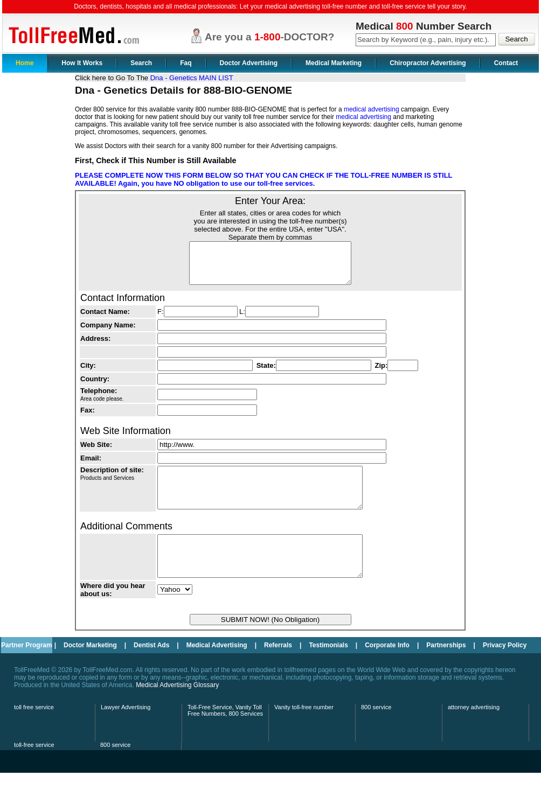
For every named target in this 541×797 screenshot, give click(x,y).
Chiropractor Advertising (428, 63)
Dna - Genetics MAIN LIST (191, 78)
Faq (185, 63)
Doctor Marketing (90, 669)
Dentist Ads (151, 669)
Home (24, 63)
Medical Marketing (334, 63)
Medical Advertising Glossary (177, 709)
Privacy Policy (504, 669)
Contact (506, 63)
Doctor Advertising (249, 63)
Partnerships (446, 669)
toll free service (34, 731)
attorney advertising (474, 731)
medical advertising (371, 109)
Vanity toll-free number (304, 731)
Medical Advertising (216, 669)
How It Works (81, 63)
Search (141, 63)
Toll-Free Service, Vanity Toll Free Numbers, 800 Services (225, 734)
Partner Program (26, 669)
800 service (376, 731)
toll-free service (34, 769)
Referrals (278, 669)
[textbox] (426, 39)
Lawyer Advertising (125, 731)
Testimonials (328, 669)
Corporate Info (387, 669)
